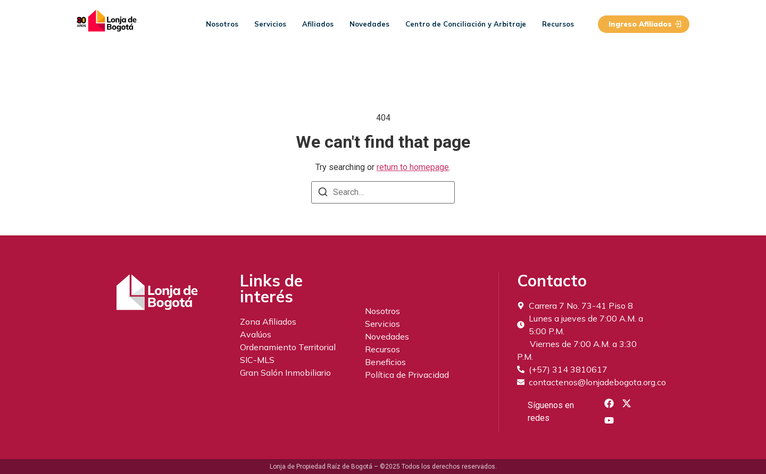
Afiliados (318, 24)
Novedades (369, 24)
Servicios (270, 24)
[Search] (323, 193)
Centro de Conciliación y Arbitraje (465, 24)
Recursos (558, 24)
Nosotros (222, 24)
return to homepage (413, 167)
